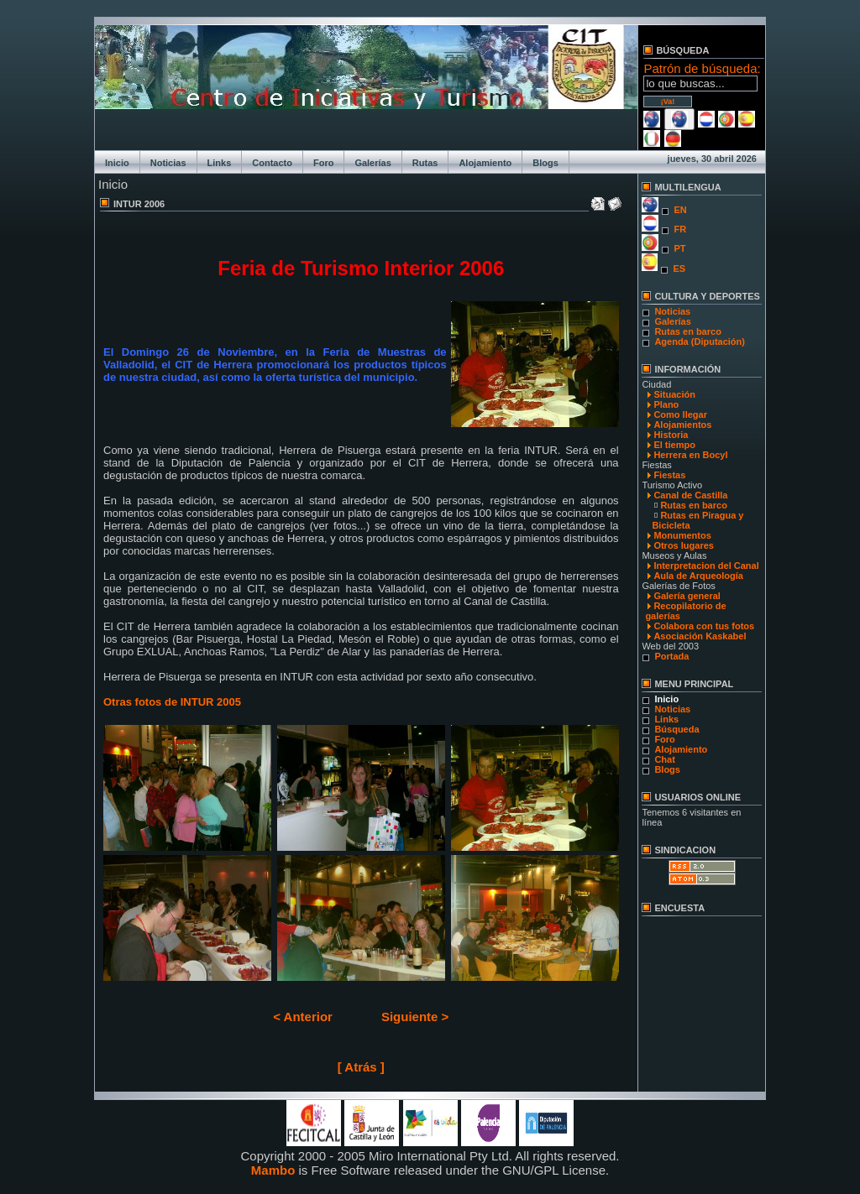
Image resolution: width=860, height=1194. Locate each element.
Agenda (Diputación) (699, 341)
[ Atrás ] (361, 1067)
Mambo (273, 1170)
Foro (323, 163)
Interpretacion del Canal (705, 566)
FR (680, 229)
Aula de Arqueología (698, 576)
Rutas (425, 163)
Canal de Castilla (690, 495)
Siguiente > (414, 1016)
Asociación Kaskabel (699, 636)
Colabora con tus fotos (703, 626)
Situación (674, 394)
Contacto (272, 163)
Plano (666, 404)
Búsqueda (676, 729)
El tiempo (674, 445)
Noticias (168, 163)
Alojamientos (682, 425)
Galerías (372, 163)
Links (219, 163)
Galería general (687, 596)
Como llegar (680, 414)
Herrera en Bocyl (690, 455)
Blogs (545, 163)
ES (679, 268)
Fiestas (669, 475)
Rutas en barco (687, 331)
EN (680, 210)
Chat (664, 759)
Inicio (117, 163)
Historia (670, 435)
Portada (671, 656)
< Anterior (303, 1016)
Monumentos (682, 535)
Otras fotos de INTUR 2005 (172, 702)
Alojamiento (485, 163)
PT (679, 248)
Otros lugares (683, 545)
